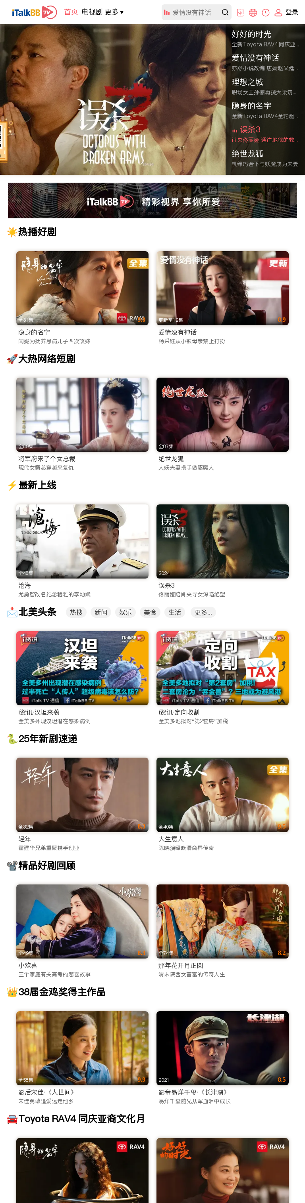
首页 (71, 12)
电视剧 (92, 12)
